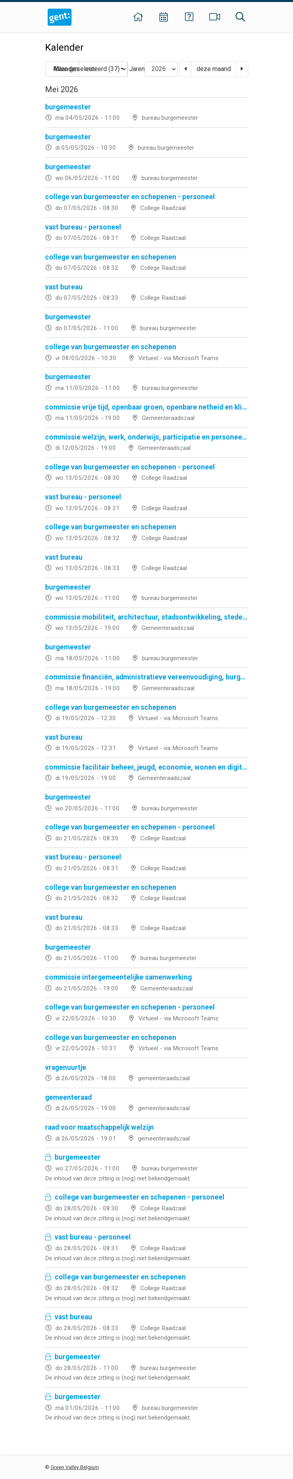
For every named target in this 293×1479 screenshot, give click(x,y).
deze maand (214, 69)
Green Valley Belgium (75, 1467)
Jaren (137, 69)
